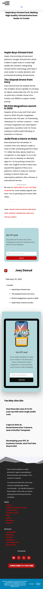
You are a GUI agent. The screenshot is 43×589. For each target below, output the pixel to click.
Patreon (23, 209)
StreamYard (21, 213)
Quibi (29, 209)
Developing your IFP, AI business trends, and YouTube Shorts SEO (21, 443)
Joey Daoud (23, 270)
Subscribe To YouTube (21, 565)
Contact (9, 523)
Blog (7, 515)
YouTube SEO (11, 532)
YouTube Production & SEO (16, 508)
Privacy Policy (38, 583)
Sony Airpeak (9, 213)
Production (10, 540)
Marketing (10, 535)
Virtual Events (10, 217)
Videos (8, 518)
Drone (11, 209)
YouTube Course (12, 513)
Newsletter (10, 520)
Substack (30, 213)
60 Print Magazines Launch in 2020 (20, 107)
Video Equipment (12, 542)
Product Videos (12, 510)
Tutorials (9, 537)
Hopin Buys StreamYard (18, 52)
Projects (9, 505)
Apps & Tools (11, 545)
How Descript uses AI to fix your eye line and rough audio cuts (21, 412)
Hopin (17, 209)
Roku (34, 209)
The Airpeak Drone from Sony (18, 81)
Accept (31, 584)
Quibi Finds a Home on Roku (20, 138)
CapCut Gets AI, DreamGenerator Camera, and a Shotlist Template (19, 427)
